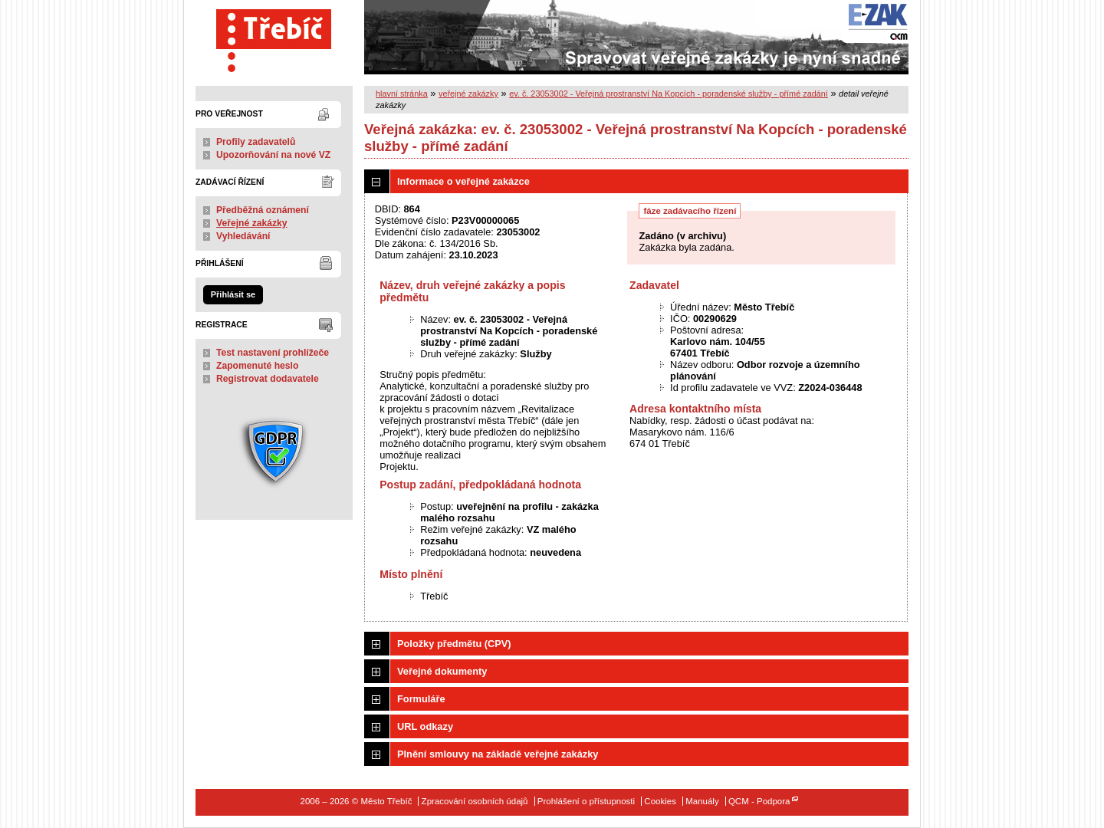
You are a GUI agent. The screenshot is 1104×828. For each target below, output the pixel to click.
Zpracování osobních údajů (475, 801)
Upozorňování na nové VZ (273, 155)
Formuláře (421, 699)
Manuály (702, 801)
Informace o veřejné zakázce (463, 181)
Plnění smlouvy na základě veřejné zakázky (497, 754)
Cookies (660, 801)
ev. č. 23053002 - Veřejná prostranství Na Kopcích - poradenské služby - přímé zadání (668, 93)
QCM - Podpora (759, 801)
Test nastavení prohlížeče (272, 352)
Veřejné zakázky (252, 223)
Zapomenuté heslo (257, 365)
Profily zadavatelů (255, 141)
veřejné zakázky (468, 93)
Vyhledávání (243, 236)
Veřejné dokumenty (442, 671)
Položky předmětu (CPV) (454, 643)
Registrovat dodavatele (267, 378)
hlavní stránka (402, 93)
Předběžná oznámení (262, 210)
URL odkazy (425, 726)
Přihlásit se (233, 294)
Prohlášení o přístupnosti (586, 801)
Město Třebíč (274, 37)
